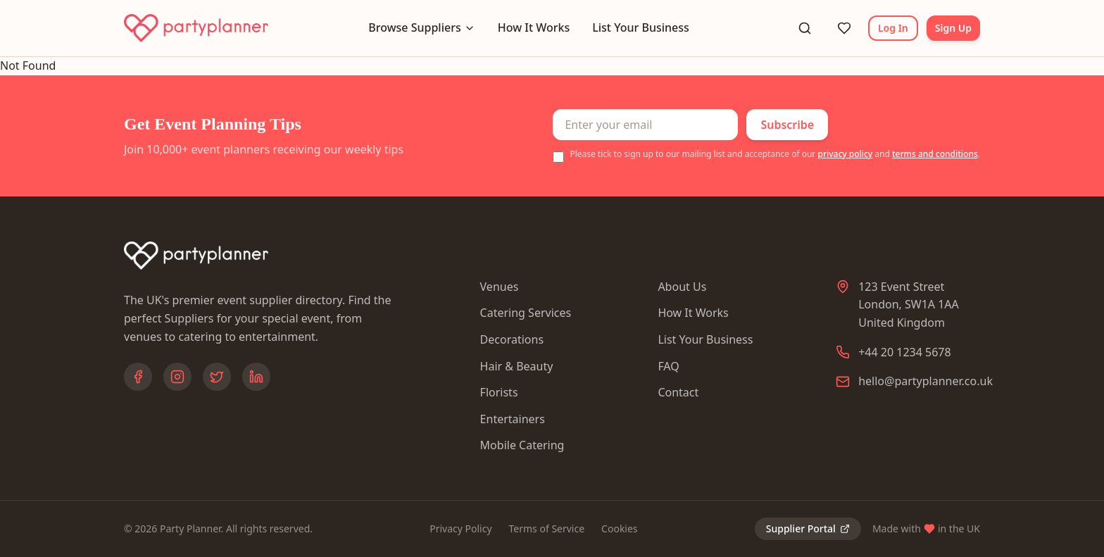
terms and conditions (935, 154)
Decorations (512, 339)
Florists (499, 392)
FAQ (668, 366)
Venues (499, 286)
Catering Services (526, 312)
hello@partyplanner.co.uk (925, 381)
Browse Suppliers (421, 27)
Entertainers (512, 419)
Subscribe (787, 124)
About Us (682, 286)
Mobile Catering (522, 445)
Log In (893, 28)
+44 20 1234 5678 (904, 352)
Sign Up (953, 28)
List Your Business (640, 27)
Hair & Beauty (516, 366)
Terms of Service (547, 528)
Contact (678, 392)
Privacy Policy (460, 528)
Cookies (619, 528)
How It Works (534, 27)
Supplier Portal (808, 528)
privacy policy (844, 154)
